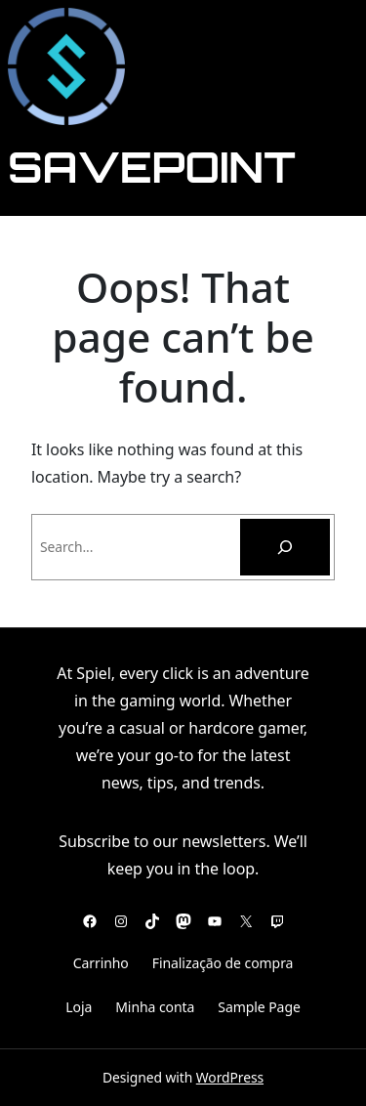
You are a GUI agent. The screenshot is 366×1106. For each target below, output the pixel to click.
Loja (78, 1007)
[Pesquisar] (285, 547)
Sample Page (259, 1007)
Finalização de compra (223, 963)
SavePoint (152, 166)
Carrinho (101, 963)
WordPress (230, 1077)
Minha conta (154, 1007)
